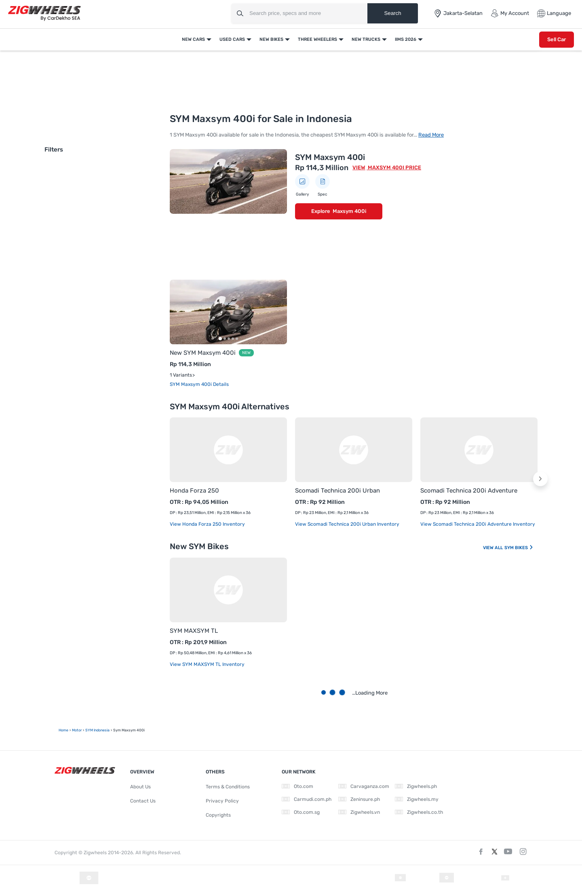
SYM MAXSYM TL (194, 630)
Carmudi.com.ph (306, 799)
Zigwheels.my (417, 799)
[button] (540, 479)
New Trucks (366, 39)
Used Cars (232, 39)
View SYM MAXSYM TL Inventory (207, 664)
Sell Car (556, 39)
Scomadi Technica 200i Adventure (468, 490)
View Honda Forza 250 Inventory (207, 524)
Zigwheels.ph (416, 786)
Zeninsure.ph (359, 799)
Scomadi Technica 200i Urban (337, 490)
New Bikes (271, 39)
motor (77, 730)
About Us (140, 787)
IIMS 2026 (405, 39)
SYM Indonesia (97, 730)
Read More (431, 135)
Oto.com (297, 786)
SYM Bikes (519, 547)
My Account (510, 13)
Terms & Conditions (228, 787)
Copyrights (218, 815)
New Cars (193, 39)
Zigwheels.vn (359, 812)
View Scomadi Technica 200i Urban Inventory (347, 524)
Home (63, 730)
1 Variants (181, 375)
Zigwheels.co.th (419, 812)
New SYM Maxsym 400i (203, 352)
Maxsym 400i (349, 211)
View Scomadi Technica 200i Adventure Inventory (477, 524)
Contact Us (143, 801)
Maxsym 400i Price (394, 167)
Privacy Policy (222, 801)
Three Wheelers (317, 39)
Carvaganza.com (363, 786)
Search (392, 13)
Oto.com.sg (301, 812)
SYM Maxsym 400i (330, 157)
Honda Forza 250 (194, 490)
